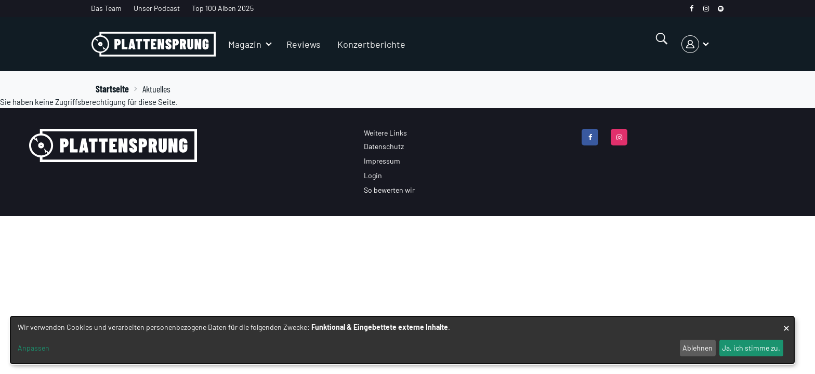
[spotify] (720, 8)
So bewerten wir (389, 189)
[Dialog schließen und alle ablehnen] (786, 322)
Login (373, 175)
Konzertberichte (371, 44)
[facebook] (691, 8)
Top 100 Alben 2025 (223, 8)
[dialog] (402, 340)
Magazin (244, 44)
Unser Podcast (157, 8)
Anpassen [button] (33, 347)
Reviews (303, 44)
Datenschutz (384, 146)
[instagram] (706, 8)
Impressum (382, 160)
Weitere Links (385, 132)
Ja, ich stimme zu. (751, 347)
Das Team (106, 8)
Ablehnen (697, 347)
